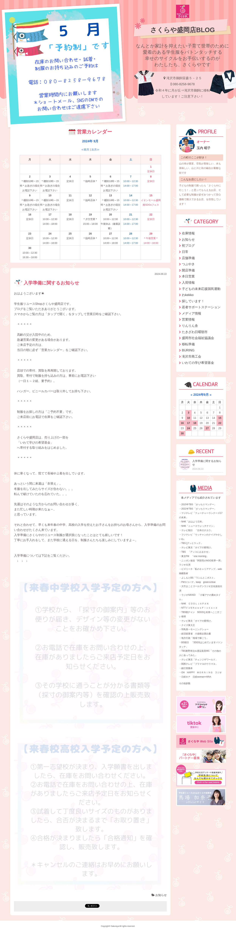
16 (182, 422)
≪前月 (85, 149)
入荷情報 (188, 282)
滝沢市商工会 (191, 356)
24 (188, 428)
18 (194, 422)
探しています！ (193, 301)
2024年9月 (201, 395)
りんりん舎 (190, 326)
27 (207, 428)
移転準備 (188, 344)
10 (188, 417)
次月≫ (95, 149)
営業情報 (188, 319)
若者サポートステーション (201, 307)
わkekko (188, 295)
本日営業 (188, 276)
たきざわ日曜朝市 (195, 332)
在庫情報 (188, 233)
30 (182, 433)
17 (188, 422)
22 (219, 422)
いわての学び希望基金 (198, 363)
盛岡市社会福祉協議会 (198, 338)
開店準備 (188, 270)
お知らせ (159, 895)
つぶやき (188, 264)
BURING (188, 350)
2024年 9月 (90, 141)
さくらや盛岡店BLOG (182, 29)
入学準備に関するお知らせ (46, 282)
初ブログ (188, 245)
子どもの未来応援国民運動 (201, 289)
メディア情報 (191, 313)
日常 (185, 252)
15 (219, 417)
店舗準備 (188, 258)
